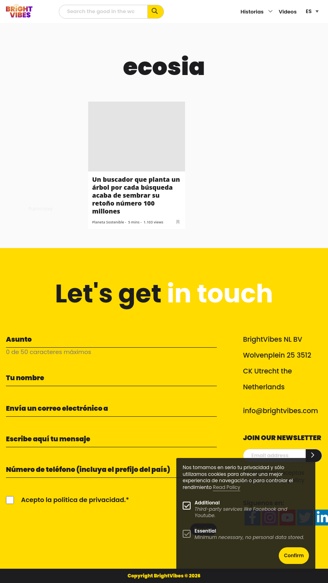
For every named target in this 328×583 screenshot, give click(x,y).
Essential (205, 530)
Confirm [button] (294, 555)
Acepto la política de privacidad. (73, 499)
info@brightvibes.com (280, 411)
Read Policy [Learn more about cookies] (226, 487)
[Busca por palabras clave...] (156, 12)
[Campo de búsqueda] (103, 12)
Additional (207, 502)
